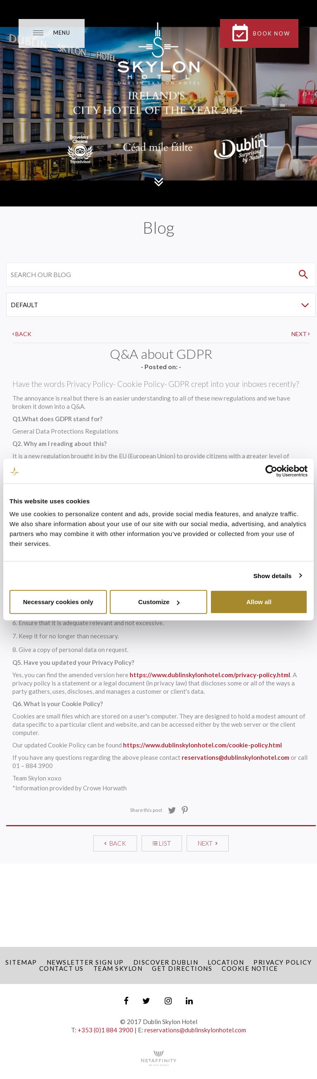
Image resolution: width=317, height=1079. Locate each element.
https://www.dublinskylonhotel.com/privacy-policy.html (210, 674)
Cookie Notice (250, 968)
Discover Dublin (166, 962)
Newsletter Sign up (85, 962)
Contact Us (61, 968)
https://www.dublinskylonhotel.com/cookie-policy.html (202, 745)
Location (226, 962)
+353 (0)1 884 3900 (105, 1030)
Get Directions (182, 968)
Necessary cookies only (58, 601)
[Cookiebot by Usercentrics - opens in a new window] (271, 471)
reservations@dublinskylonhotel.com (235, 757)
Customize (159, 601)
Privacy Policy (282, 962)
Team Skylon (118, 968)
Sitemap (21, 962)
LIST (162, 843)
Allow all (259, 601)
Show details (272, 575)
